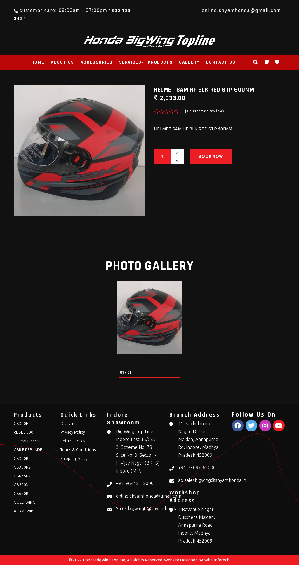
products (160, 62)
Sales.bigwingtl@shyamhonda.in (149, 508)
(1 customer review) (204, 111)
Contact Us (220, 62)
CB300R (21, 458)
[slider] (165, 110)
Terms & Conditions (78, 449)
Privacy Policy (72, 432)
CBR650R (22, 476)
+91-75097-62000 (197, 467)
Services (130, 62)
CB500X (21, 484)
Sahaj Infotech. (217, 560)
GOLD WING (24, 502)
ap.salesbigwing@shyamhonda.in (212, 480)
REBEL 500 (23, 432)
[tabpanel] (149, 317)
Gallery (189, 62)
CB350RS (22, 467)
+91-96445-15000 (135, 483)
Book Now (211, 156)
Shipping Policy (74, 458)
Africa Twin (23, 511)
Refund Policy (72, 441)
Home (38, 62)
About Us (62, 62)
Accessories (97, 62)
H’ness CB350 (26, 441)
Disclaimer (69, 423)
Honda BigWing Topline (104, 560)
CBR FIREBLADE (28, 449)
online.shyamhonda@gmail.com (241, 10)
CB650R (21, 493)
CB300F (21, 423)
